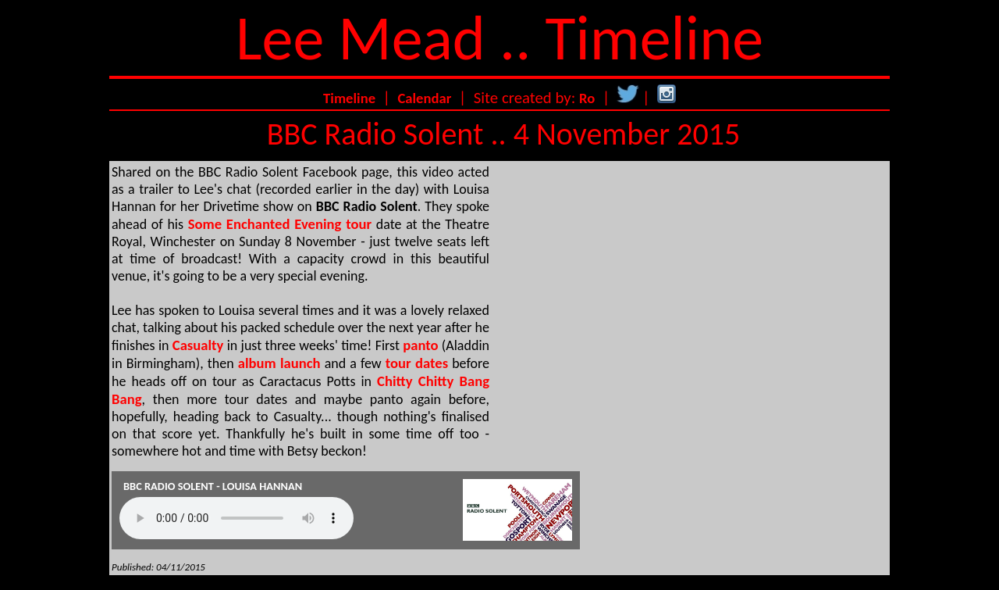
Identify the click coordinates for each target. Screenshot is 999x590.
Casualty (198, 345)
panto (420, 345)
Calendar (424, 98)
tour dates (417, 363)
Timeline (349, 98)
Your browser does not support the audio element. (236, 518)
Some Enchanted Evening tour (280, 224)
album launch (279, 363)
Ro (587, 98)
